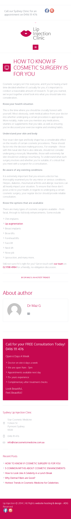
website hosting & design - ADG (51, 503)
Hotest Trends (42, 277)
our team (58, 263)
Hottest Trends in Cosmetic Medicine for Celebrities (32, 482)
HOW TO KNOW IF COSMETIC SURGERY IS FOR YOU (32, 463)
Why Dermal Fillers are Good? (20, 477)
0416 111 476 (30, 14)
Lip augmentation (14, 223)
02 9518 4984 (10, 267)
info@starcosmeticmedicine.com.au (26, 442)
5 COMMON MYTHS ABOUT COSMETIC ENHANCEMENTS (35, 468)
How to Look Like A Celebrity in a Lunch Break (28, 473)
